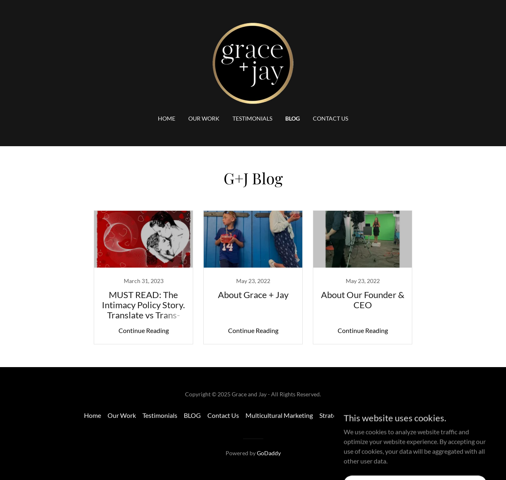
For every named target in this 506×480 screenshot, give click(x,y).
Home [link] (166, 118)
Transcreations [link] (401, 415)
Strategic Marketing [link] (347, 415)
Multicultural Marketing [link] (279, 415)
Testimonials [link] (252, 118)
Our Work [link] (204, 118)
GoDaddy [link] (269, 453)
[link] (253, 62)
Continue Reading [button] (143, 330)
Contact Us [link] (330, 118)
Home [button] (92, 415)
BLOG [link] (292, 118)
